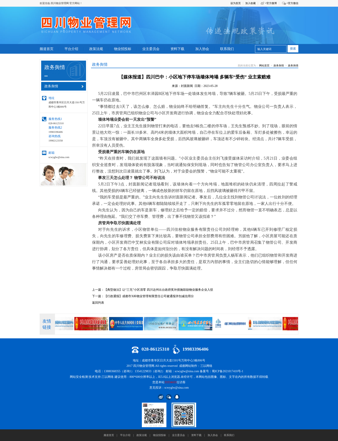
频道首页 (109, 435)
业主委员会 (178, 435)
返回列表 (98, 302)
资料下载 (196, 435)
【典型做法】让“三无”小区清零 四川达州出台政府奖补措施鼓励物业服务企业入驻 (158, 289)
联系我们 (229, 435)
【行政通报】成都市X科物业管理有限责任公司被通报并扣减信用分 (149, 296)
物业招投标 (159, 435)
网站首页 (264, 65)
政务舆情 (279, 65)
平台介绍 (125, 435)
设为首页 (235, 3)
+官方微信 (292, 3)
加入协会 (213, 435)
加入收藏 (250, 3)
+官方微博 (271, 3)
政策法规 (141, 435)
